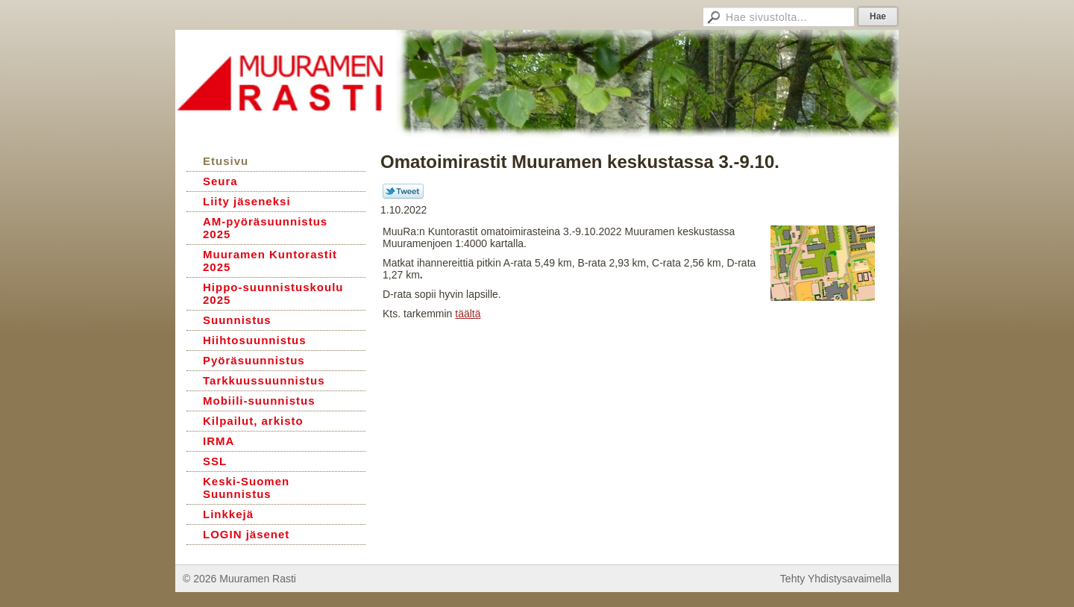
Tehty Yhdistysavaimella (835, 579)
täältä (467, 314)
